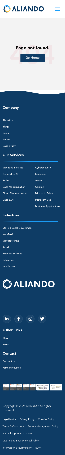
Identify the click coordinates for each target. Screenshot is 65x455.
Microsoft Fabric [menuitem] (44, 193)
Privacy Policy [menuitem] (27, 419)
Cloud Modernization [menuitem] (15, 193)
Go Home (32, 57)
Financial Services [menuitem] (12, 254)
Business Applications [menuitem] (47, 206)
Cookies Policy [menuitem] (46, 419)
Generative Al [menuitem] (10, 174)
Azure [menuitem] (38, 180)
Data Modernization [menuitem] (14, 187)
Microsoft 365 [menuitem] (43, 200)
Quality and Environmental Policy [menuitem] (21, 441)
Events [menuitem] (6, 139)
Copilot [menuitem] (39, 187)
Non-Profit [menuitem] (8, 234)
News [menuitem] (6, 133)
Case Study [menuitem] (9, 146)
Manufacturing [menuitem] (11, 241)
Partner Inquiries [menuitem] (12, 368)
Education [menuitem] (8, 260)
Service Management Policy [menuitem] (43, 426)
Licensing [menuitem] (40, 174)
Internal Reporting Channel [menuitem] (17, 433)
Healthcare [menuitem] (9, 266)
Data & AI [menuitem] (8, 200)
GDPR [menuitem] (38, 448)
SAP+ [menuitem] (6, 180)
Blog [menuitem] (5, 338)
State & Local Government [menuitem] (18, 228)
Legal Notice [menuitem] (9, 419)
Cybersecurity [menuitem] (43, 168)
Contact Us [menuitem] (9, 361)
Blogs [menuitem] (6, 127)
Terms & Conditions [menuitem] (13, 426)
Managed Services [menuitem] (13, 168)
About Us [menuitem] (8, 120)
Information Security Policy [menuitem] (17, 448)
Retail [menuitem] (6, 247)
